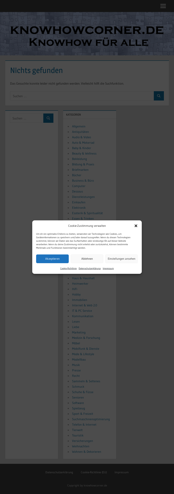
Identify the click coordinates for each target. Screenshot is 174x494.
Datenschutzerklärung (90, 268)
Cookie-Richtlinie (68, 268)
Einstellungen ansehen (121, 258)
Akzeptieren (52, 258)
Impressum (108, 268)
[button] (136, 226)
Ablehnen (87, 258)
